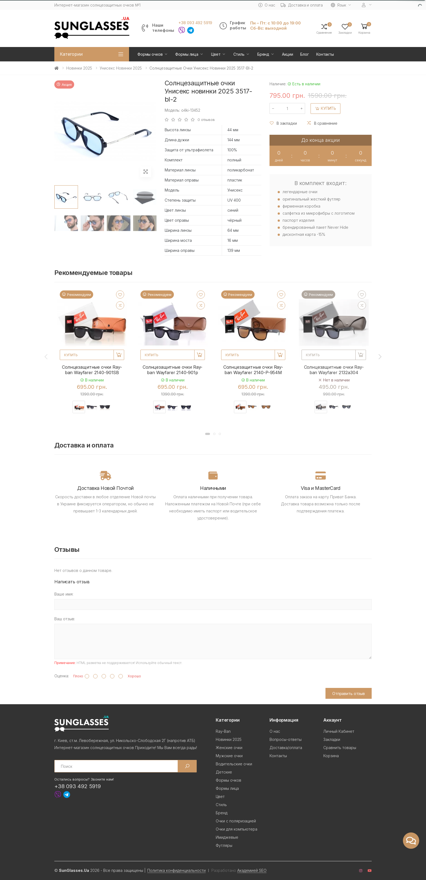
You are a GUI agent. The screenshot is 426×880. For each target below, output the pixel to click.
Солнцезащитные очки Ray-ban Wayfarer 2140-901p (172, 369)
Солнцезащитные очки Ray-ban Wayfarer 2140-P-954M (253, 369)
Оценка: (61, 676)
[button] (364, 28)
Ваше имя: (63, 594)
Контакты (325, 54)
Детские (224, 772)
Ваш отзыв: (64, 618)
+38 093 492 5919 (195, 22)
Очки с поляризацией (236, 821)
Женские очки (229, 747)
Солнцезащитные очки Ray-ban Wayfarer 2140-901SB (92, 369)
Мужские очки (229, 755)
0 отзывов (206, 119)
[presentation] (46, 356)
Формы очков (149, 54)
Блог (304, 54)
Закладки (331, 739)
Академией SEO (252, 870)
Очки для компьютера (236, 829)
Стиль (239, 54)
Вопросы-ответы (286, 739)
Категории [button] (71, 54)
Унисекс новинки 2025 (121, 68)
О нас (266, 5)
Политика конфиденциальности (176, 870)
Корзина (331, 755)
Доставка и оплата (302, 5)
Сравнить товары (339, 747)
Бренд (263, 54)
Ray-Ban (223, 731)
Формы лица (186, 54)
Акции (287, 54)
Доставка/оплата (286, 747)
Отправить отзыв (348, 693)
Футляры (224, 845)
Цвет (215, 54)
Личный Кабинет (338, 731)
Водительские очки (234, 764)
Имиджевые (227, 837)
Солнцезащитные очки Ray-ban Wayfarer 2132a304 (334, 369)
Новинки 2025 (79, 68)
